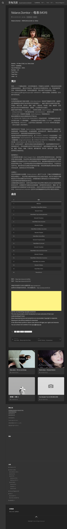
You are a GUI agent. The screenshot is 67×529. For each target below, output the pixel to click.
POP (42, 2)
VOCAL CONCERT (14, 498)
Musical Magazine (60, 2)
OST (52, 2)
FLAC (18, 332)
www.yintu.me (11, 414)
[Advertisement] (36, 301)
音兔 (24, 17)
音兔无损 (13, 2)
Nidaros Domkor (28, 332)
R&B (13, 487)
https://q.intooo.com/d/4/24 (45, 288)
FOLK (48, 2)
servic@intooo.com (37, 325)
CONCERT (13, 496)
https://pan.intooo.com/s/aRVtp (24, 279)
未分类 (11, 501)
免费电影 (17, 512)
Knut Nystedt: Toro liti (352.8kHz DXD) (48, 397)
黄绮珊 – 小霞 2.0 (14, 397)
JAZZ (13, 485)
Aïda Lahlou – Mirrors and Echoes (18, 370)
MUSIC (35, 17)
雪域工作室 (11, 512)
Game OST (14, 478)
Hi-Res (22, 332)
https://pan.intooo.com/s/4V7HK (24, 282)
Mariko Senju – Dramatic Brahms (47, 370)
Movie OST (14, 480)
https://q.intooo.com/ (36, 286)
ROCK (13, 489)
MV (10, 494)
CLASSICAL (37, 2)
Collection (12, 468)
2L (15, 332)
